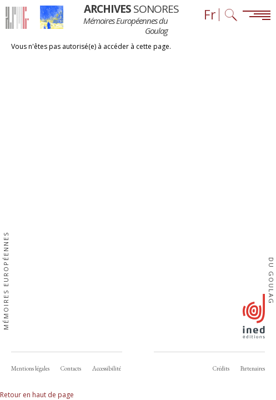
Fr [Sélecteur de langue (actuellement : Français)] (210, 14)
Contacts (71, 368)
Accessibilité (106, 368)
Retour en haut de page (37, 394)
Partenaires (252, 368)
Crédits (221, 368)
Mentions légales (30, 368)
